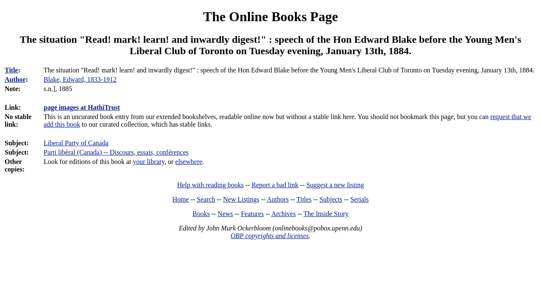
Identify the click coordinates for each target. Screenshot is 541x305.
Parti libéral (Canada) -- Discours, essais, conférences (116, 152)
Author (15, 79)
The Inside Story (326, 213)
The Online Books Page (270, 16)
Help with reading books (210, 185)
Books (201, 213)
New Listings (241, 199)
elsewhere (188, 161)
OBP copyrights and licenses (269, 235)
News (225, 213)
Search (206, 199)
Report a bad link (274, 185)
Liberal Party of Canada (76, 143)
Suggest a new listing (335, 185)
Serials (359, 199)
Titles (303, 199)
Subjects (331, 199)
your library (148, 161)
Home (180, 199)
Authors (278, 199)
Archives (283, 213)
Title (11, 70)
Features (252, 213)
